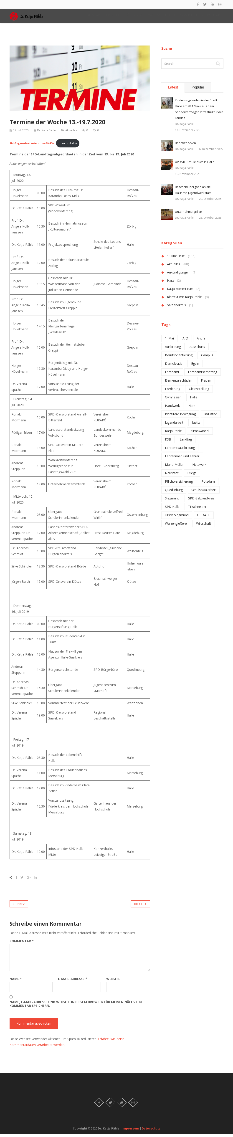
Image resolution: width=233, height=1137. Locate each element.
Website (113, 982)
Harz (170, 283)
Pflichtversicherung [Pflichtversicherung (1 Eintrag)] (179, 484)
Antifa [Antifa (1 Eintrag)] (201, 341)
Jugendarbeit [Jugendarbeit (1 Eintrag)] (174, 425)
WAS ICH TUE (191, 17)
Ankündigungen (178, 275)
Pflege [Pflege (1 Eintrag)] (192, 476)
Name (16, 982)
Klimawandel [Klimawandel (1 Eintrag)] (199, 434)
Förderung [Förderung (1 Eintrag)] (172, 392)
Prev (19, 907)
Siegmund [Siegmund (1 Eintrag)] (172, 501)
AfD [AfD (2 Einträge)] (185, 341)
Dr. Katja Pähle (46, 133)
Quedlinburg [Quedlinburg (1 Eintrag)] (174, 493)
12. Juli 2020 (20, 133)
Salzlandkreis (176, 308)
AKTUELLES (114, 17)
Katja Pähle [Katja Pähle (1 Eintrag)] (173, 434)
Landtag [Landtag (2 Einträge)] (186, 442)
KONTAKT (216, 17)
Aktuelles (71, 133)
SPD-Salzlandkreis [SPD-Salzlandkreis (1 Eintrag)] (201, 501)
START (94, 17)
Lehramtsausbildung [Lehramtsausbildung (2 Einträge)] (180, 451)
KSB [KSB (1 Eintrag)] (168, 442)
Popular (198, 90)
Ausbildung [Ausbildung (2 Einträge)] (173, 350)
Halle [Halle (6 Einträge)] (193, 400)
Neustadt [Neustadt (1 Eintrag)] (172, 476)
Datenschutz (151, 1131)
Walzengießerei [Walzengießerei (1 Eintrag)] (176, 526)
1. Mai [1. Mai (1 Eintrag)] (169, 341)
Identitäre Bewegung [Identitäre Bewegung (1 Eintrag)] (180, 417)
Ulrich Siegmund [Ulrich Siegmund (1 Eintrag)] (177, 518)
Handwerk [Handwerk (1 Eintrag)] (172, 409)
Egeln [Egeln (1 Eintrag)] (195, 367)
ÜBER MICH (135, 17)
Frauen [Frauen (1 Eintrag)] (206, 383)
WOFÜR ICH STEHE (162, 17)
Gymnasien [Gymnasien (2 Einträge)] (173, 400)
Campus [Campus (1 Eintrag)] (207, 358)
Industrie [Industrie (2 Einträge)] (210, 417)
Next (140, 907)
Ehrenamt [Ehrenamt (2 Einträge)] (172, 375)
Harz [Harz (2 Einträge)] (191, 409)
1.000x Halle (176, 259)
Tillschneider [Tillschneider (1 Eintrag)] (197, 510)
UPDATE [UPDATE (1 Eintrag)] (203, 518)
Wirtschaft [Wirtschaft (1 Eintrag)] (203, 526)
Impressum (130, 1131)
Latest (173, 90)
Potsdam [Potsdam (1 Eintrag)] (208, 484)
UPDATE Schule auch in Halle (194, 165)
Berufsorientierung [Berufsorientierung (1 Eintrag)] (178, 358)
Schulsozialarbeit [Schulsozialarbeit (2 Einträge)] (203, 493)
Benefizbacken (185, 146)
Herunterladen (68, 146)
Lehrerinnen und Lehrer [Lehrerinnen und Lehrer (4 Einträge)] (182, 459)
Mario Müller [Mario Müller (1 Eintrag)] (174, 468)
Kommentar (22, 944)
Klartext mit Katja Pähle (184, 300)
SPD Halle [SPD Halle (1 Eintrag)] (172, 510)
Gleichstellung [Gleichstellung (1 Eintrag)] (199, 392)
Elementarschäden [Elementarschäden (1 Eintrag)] (178, 383)
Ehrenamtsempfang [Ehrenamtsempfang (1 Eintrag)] (202, 375)
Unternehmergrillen (188, 215)
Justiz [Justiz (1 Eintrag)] (196, 425)
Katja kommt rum (180, 292)
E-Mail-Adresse (72, 982)
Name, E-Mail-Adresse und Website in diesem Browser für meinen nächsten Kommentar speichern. (76, 1006)
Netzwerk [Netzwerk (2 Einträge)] (199, 468)
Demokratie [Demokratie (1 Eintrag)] (173, 367)
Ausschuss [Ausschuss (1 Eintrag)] (197, 350)
